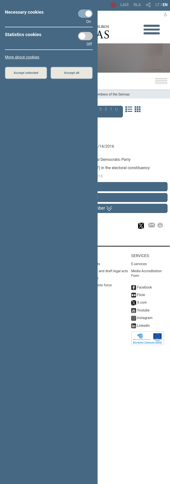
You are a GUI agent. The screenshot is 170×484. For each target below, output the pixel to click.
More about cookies (22, 57)
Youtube (143, 446)
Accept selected (26, 73)
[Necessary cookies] (85, 14)
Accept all (71, 73)
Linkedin (143, 462)
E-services (139, 400)
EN (165, 4)
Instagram (144, 454)
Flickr (141, 431)
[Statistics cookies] (85, 36)
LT (158, 4)
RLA (137, 4)
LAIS (124, 4)
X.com (142, 439)
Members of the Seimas (111, 94)
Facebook (144, 424)
